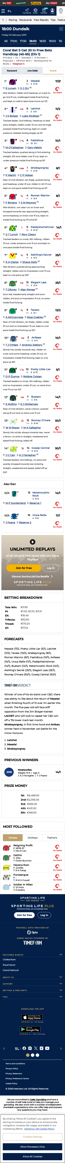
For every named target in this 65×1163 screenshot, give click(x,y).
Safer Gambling (38, 1099)
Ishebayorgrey (40, 167)
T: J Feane (42, 775)
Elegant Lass (38, 282)
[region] (32, 1138)
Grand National (11, 970)
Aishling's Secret (41, 254)
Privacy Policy (12, 1069)
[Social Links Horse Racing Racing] (32, 1055)
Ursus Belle (39, 515)
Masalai (35, 80)
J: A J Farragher (26, 775)
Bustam (36, 396)
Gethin (17, 855)
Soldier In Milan (23, 884)
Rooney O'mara (40, 420)
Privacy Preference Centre (17, 1078)
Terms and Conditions (15, 1064)
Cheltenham (9, 959)
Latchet (35, 108)
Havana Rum (21, 865)
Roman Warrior (40, 195)
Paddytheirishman (42, 227)
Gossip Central (41, 448)
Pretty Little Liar (41, 369)
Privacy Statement (14, 1073)
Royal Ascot (9, 965)
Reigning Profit (23, 845)
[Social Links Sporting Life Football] (37, 1055)
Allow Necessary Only (32, 1146)
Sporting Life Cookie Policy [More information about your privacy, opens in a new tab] (39, 1128)
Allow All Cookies (32, 1156)
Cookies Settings (32, 1136)
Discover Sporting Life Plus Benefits (32, 576)
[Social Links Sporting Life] (27, 1055)
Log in (51, 568)
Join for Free (24, 568)
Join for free (24, 915)
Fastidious (37, 140)
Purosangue (20, 874)
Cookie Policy (11, 1083)
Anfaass (36, 337)
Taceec (35, 309)
